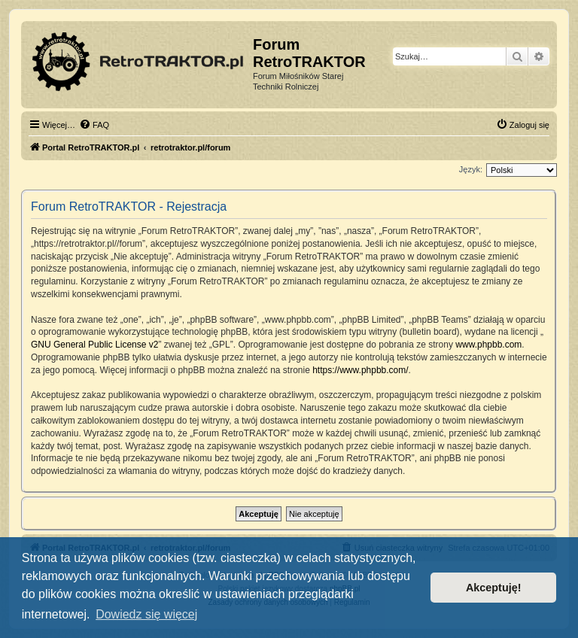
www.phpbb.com (488, 344)
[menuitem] (94, 125)
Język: (470, 169)
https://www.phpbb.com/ (360, 370)
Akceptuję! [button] (494, 588)
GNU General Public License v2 (94, 344)
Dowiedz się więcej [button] (146, 614)
